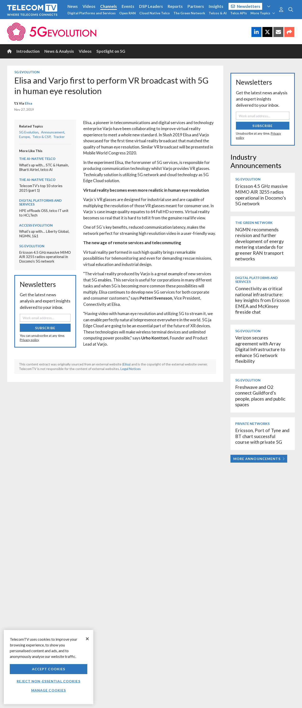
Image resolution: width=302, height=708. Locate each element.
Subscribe (45, 328)
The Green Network (189, 13)
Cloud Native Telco (154, 13)
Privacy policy (29, 340)
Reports (175, 6)
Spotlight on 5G (110, 51)
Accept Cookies (48, 669)
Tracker (59, 137)
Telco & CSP (41, 137)
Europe (24, 137)
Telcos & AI (218, 13)
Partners (195, 6)
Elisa (28, 103)
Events (128, 6)
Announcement (52, 132)
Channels (108, 6)
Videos (89, 6)
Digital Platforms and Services (92, 13)
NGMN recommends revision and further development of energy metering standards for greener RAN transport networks (259, 244)
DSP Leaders (151, 6)
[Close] (87, 639)
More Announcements (259, 459)
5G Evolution (27, 72)
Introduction (28, 51)
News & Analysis (59, 51)
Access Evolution (36, 225)
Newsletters (245, 6)
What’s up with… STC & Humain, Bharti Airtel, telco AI (44, 167)
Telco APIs (238, 13)
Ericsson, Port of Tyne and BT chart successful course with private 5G (262, 436)
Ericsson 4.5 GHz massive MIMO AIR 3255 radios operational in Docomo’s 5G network (45, 256)
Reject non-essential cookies (48, 681)
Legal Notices (130, 369)
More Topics (262, 13)
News (73, 6)
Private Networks (252, 424)
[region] (48, 667)
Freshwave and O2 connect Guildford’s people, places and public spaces (260, 395)
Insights (216, 6)
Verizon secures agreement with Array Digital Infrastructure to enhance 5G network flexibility (260, 349)
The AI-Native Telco (37, 159)
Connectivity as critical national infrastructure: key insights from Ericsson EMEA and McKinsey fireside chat (262, 300)
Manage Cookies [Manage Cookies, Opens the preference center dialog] (48, 690)
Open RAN (127, 13)
